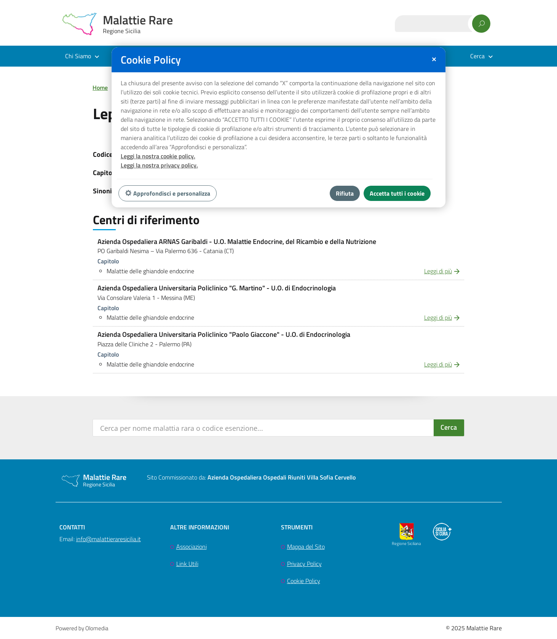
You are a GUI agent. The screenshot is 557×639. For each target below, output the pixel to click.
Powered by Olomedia (82, 628)
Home (100, 87)
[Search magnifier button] (449, 427)
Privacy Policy (304, 563)
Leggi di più (438, 271)
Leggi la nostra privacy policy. (159, 165)
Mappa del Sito (306, 546)
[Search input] (263, 427)
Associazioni (191, 546)
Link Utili (187, 563)
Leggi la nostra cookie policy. (158, 156)
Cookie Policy (303, 580)
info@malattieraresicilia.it (108, 538)
